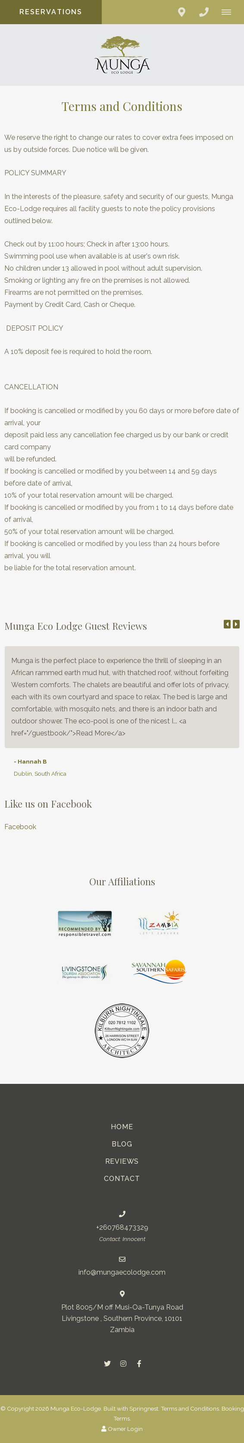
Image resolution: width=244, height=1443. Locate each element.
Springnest (143, 1408)
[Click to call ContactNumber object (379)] (204, 12)
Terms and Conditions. (190, 1408)
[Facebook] (139, 1363)
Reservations (50, 12)
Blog (122, 1144)
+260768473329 (122, 1227)
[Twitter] (107, 1363)
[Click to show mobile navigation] (229, 12)
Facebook (20, 827)
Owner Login (122, 1428)
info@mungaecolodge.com (122, 1272)
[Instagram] (123, 1363)
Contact (122, 1179)
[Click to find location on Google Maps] (181, 12)
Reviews (122, 1161)
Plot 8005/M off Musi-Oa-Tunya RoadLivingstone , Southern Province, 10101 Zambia (122, 1318)
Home (122, 1127)
